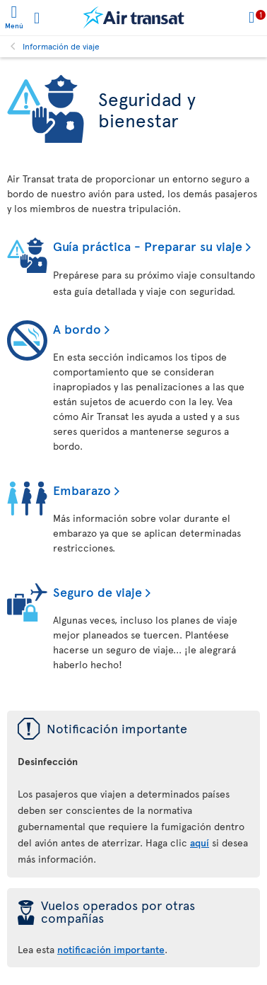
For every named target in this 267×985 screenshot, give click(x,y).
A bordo (77, 328)
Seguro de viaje (97, 591)
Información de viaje (61, 46)
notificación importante (111, 949)
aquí (199, 842)
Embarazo (82, 490)
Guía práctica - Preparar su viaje (147, 246)
